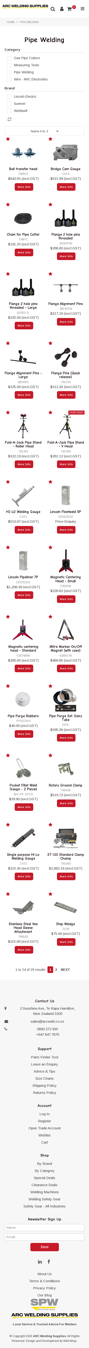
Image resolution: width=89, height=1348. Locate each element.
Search (53, 8)
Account (62, 8)
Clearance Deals (44, 1185)
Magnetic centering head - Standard (23, 649)
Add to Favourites (8, 140)
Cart (44, 1142)
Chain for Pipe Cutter (23, 234)
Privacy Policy (44, 1288)
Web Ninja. (70, 1341)
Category (12, 50)
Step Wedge (65, 924)
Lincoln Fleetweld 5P (65, 512)
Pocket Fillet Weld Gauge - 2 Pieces (23, 787)
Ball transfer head (23, 169)
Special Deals (44, 1178)
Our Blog (44, 1295)
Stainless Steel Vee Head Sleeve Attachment (23, 928)
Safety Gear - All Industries (44, 1206)
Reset (46, 119)
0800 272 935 (47, 1029)
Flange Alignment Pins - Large (23, 375)
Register (44, 1121)
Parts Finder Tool (44, 1057)
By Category (45, 1171)
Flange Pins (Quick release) (65, 375)
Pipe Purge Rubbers (23, 716)
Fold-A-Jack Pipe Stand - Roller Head (23, 444)
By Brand (44, 1164)
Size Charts (44, 1078)
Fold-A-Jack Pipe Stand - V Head (65, 444)
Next (65, 970)
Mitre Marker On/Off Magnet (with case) (66, 649)
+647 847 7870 (47, 1034)
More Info (24, 187)
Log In (44, 1114)
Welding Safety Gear (44, 1199)
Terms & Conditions (44, 1281)
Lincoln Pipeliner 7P (23, 577)
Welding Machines (44, 1192)
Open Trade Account (44, 1128)
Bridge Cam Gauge (65, 169)
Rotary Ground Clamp (65, 785)
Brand (10, 88)
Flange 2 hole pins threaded (66, 236)
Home (11, 22)
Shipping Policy (45, 1085)
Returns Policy (44, 1093)
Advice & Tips (44, 1071)
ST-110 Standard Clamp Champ (65, 857)
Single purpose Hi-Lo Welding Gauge (23, 857)
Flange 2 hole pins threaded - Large (23, 306)
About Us (44, 1274)
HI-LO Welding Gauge (23, 512)
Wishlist (44, 1135)
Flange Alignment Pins (65, 304)
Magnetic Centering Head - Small (65, 579)
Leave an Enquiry (44, 1064)
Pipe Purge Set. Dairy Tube (65, 718)
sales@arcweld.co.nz (47, 1021)
